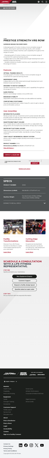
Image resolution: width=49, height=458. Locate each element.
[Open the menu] (46, 1)
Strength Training (8, 401)
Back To (7, 4)
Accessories (6, 404)
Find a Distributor (9, 420)
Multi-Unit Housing (9, 393)
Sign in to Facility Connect (12, 434)
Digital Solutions (30, 399)
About (5, 417)
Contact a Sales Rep (12, 155)
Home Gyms (29, 389)
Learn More (7, 252)
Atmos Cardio (30, 401)
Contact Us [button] (6, 444)
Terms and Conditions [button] (10, 451)
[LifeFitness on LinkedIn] (20, 447)
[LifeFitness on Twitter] (36, 447)
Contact (35, 163)
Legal (5, 426)
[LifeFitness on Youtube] (42, 447)
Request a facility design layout (24, 285)
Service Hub (7, 412)
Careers (6, 431)
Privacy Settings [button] (8, 446)
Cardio (5, 399)
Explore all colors (24, 168)
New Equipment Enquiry (24, 276)
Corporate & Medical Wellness (34, 393)
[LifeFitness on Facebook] (26, 447)
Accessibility (7, 429)
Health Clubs (7, 389)
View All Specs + (8, 148)
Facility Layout (7, 409)
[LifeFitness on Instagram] (31, 447)
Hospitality (6, 391)
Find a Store (7, 423)
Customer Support (24, 280)
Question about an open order (24, 289)
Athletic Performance (32, 391)
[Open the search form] (42, 1)
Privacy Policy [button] (7, 448)
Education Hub (8, 414)
